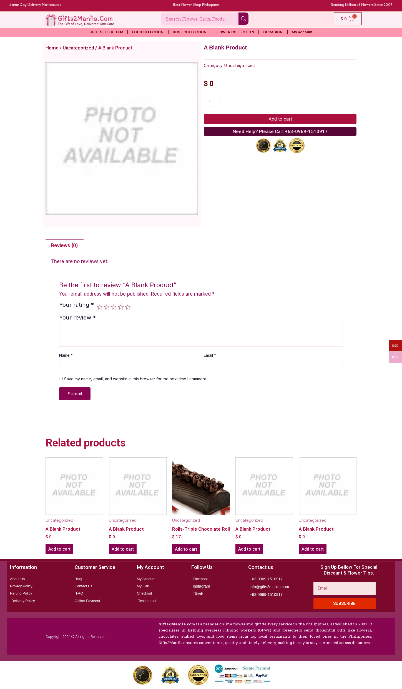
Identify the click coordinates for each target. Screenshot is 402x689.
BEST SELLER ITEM (106, 32)
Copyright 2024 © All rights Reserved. (75, 637)
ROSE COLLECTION (190, 32)
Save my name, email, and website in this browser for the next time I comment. (135, 378)
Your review (77, 317)
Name (66, 355)
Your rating (76, 305)
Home (52, 48)
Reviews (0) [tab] (64, 245)
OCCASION (273, 32)
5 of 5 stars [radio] (127, 307)
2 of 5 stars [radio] (106, 307)
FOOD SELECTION (148, 32)
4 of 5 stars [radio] (121, 307)
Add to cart (280, 119)
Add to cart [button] (59, 549)
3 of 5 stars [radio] (113, 307)
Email (210, 355)
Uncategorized (78, 48)
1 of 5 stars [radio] (99, 307)
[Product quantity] (212, 101)
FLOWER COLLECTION (234, 32)
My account (302, 32)
